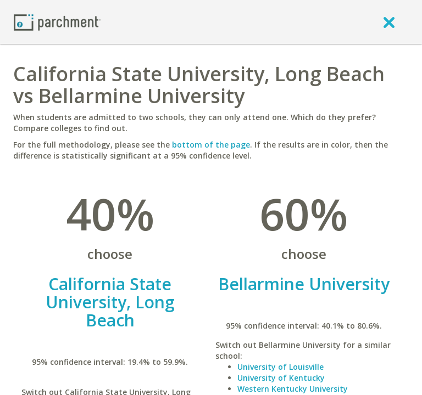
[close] (389, 22)
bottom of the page (211, 144)
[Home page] (57, 21)
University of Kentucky (281, 378)
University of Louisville (280, 367)
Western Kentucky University (292, 388)
